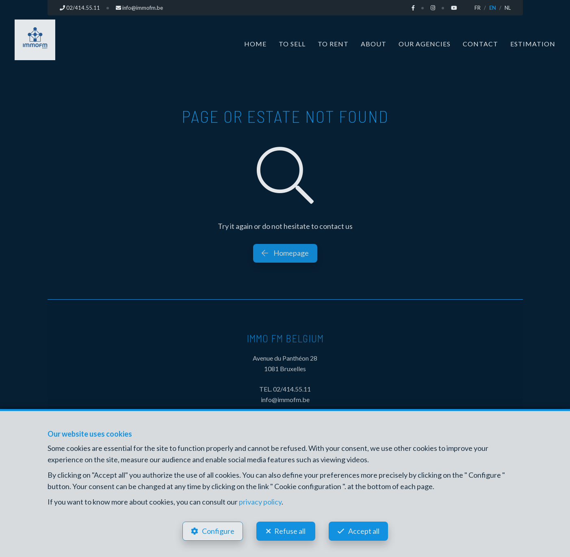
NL (508, 7)
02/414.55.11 (292, 389)
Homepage (285, 252)
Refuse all (290, 531)
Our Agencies (425, 44)
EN (492, 7)
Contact (480, 44)
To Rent (333, 44)
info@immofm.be (285, 399)
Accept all (363, 531)
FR (478, 7)
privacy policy (260, 501)
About (373, 44)
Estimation (532, 44)
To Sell (292, 44)
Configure (218, 531)
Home (255, 44)
